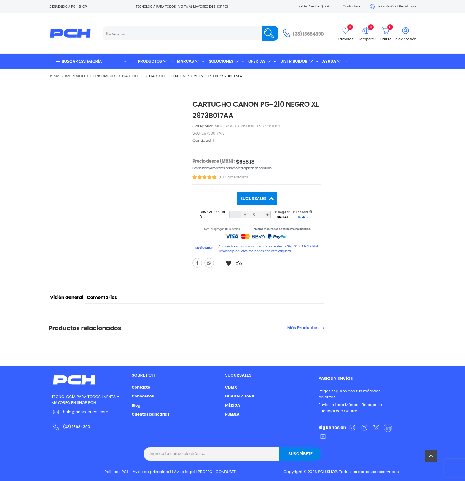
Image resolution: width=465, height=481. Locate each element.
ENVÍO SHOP (204, 248)
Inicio (54, 76)
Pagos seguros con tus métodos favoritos (349, 394)
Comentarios (102, 297)
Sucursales (253, 199)
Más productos (303, 328)
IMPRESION (75, 76)
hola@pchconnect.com (85, 412)
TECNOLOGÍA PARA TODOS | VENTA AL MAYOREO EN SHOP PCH (86, 400)
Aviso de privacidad (152, 471)
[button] (90, 61)
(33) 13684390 (308, 34)
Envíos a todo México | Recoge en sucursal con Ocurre (350, 408)
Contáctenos (353, 6)
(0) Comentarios (233, 177)
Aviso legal (184, 471)
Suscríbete (300, 454)
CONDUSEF (226, 471)
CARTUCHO (133, 76)
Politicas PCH (117, 471)
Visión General (66, 297)
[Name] (270, 33)
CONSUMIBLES (103, 76)
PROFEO (205, 471)
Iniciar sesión (382, 6)
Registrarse (407, 6)
